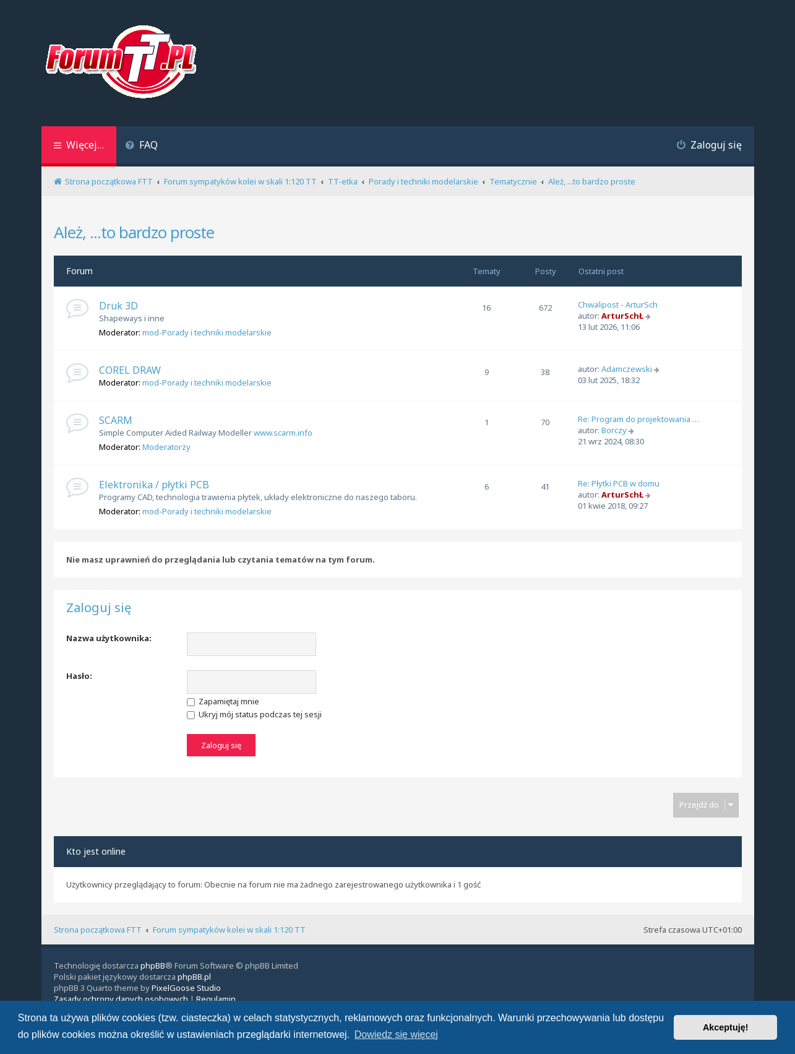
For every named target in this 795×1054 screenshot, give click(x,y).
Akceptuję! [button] (726, 1027)
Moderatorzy (166, 446)
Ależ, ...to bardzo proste (134, 232)
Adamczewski (626, 368)
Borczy (614, 430)
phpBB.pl (194, 976)
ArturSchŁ (622, 315)
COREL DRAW (130, 370)
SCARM (115, 420)
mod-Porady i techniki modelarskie (207, 332)
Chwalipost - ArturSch (618, 304)
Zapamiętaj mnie (223, 701)
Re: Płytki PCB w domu (619, 483)
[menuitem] (142, 146)
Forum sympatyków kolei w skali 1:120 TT (229, 929)
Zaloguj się (98, 607)
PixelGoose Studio (186, 987)
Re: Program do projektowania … (638, 419)
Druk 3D (118, 306)
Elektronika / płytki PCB (154, 484)
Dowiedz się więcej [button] (396, 1034)
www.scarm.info (283, 432)
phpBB (152, 965)
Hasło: (79, 675)
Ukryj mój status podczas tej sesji (254, 714)
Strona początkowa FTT (98, 929)
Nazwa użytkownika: (109, 638)
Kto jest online (96, 851)
